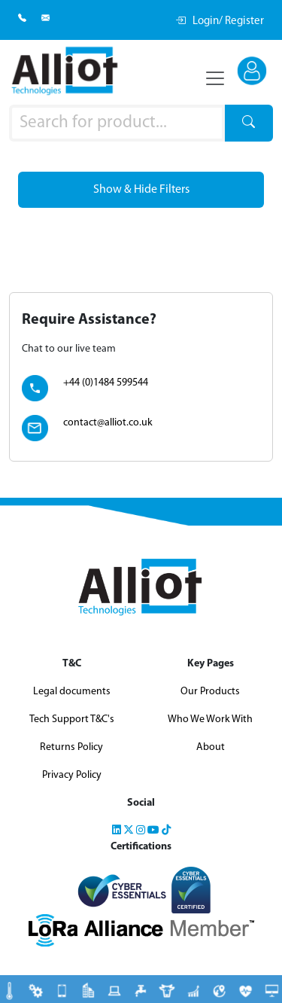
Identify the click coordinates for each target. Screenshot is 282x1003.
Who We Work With (210, 719)
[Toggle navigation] (215, 78)
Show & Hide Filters (141, 190)
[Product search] (117, 123)
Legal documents (72, 691)
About (210, 747)
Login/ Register (219, 21)
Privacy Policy (72, 775)
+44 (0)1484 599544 (105, 383)
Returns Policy (71, 747)
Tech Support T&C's (71, 719)
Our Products (210, 691)
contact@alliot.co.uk (108, 422)
